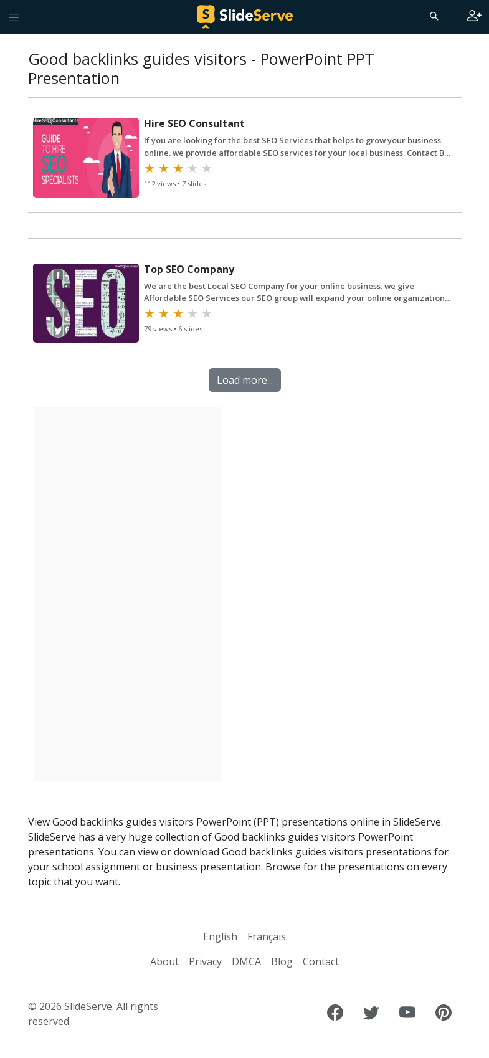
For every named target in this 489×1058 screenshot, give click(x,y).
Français (266, 936)
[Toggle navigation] (13, 17)
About (164, 961)
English (220, 936)
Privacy (205, 961)
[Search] (432, 15)
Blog (282, 961)
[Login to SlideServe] (474, 17)
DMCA (246, 961)
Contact (321, 961)
